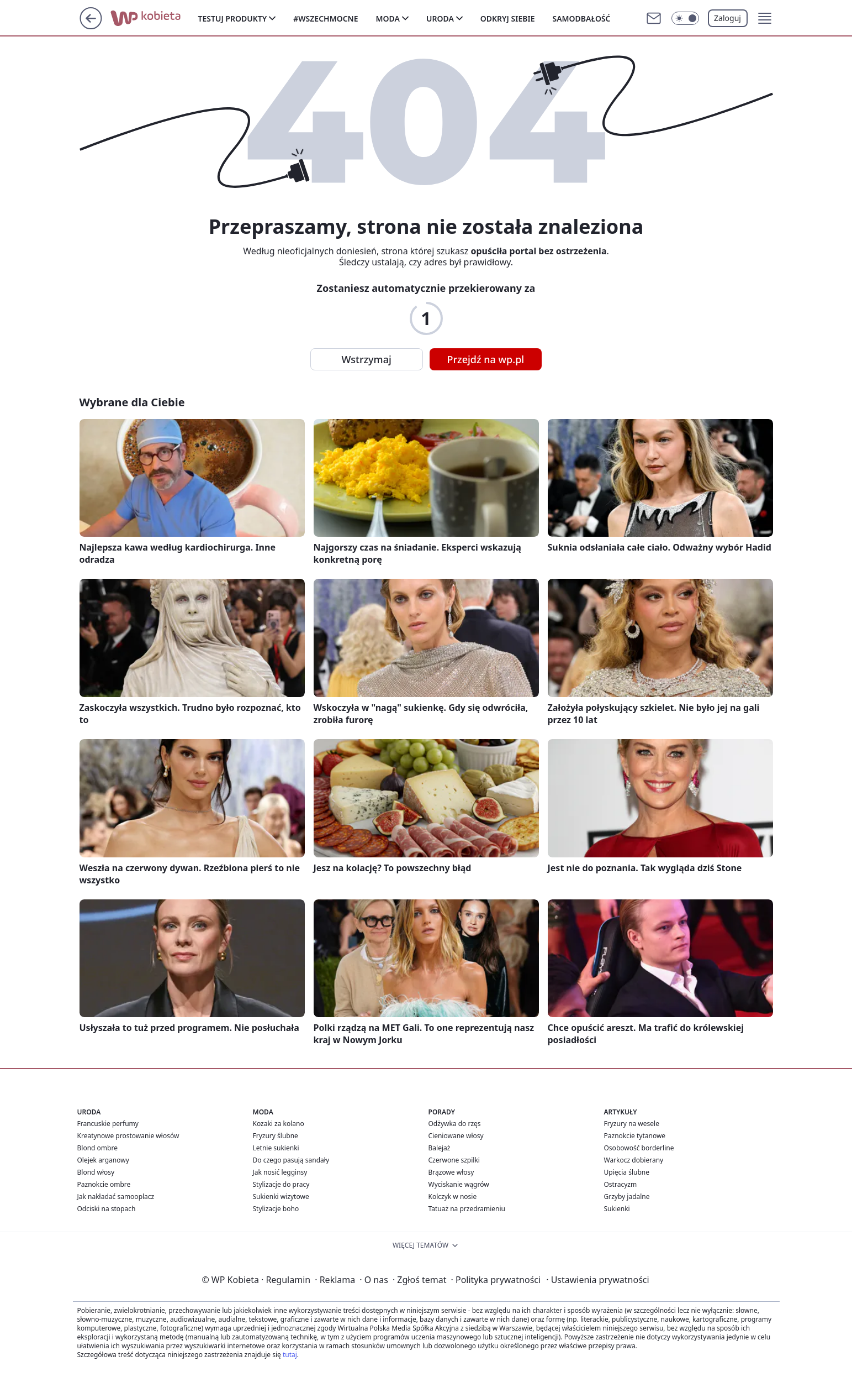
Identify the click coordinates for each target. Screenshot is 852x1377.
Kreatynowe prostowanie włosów (128, 1135)
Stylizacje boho (276, 1208)
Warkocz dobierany (634, 1160)
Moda (388, 18)
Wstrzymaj (366, 359)
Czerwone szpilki (454, 1160)
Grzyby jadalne (627, 1196)
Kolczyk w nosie (452, 1196)
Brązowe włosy (451, 1172)
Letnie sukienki (276, 1148)
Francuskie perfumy (108, 1123)
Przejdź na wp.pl (486, 359)
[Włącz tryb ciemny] (685, 18)
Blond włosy (96, 1172)
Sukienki (617, 1208)
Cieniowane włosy (456, 1135)
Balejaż (439, 1148)
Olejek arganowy (103, 1160)
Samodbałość (581, 18)
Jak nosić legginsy (280, 1172)
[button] (765, 18)
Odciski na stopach (106, 1208)
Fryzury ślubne (275, 1135)
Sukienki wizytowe (281, 1196)
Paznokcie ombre (104, 1184)
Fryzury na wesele (631, 1123)
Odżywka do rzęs (454, 1123)
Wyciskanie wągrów (458, 1184)
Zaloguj (727, 18)
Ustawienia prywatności (597, 1280)
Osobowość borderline (639, 1148)
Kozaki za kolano (278, 1123)
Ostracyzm (620, 1184)
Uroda (440, 18)
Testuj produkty (232, 18)
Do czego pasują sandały (291, 1160)
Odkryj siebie (507, 18)
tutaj (290, 1354)
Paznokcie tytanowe (635, 1135)
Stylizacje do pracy (281, 1184)
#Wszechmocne (325, 18)
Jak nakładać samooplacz (116, 1196)
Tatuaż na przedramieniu (467, 1208)
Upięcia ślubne (627, 1172)
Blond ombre (97, 1148)
